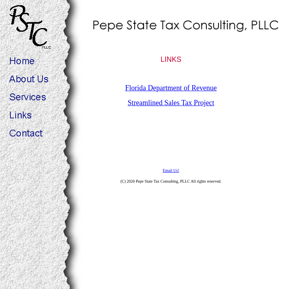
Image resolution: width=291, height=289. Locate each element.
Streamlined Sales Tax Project (171, 103)
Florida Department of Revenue (170, 88)
